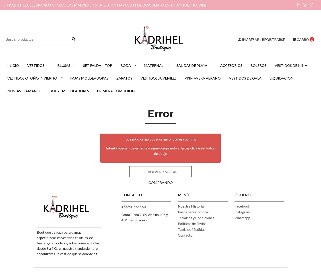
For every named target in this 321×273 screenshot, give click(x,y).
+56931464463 (133, 206)
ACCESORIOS (231, 65)
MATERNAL (153, 65)
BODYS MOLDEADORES (69, 91)
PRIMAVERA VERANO (203, 78)
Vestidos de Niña (291, 65)
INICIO (13, 65)
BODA (125, 65)
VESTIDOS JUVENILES (158, 78)
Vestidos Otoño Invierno (32, 78)
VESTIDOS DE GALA (245, 78)
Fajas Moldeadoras (89, 78)
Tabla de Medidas (191, 229)
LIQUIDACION (282, 78)
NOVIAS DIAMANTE (24, 91)
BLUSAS (63, 65)
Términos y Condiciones (196, 218)
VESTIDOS (35, 65)
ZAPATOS (124, 78)
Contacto (185, 235)
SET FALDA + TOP (97, 65)
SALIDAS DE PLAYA (192, 65)
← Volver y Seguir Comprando (160, 173)
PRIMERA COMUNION (116, 91)
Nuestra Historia (191, 206)
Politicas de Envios (192, 223)
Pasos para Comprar (193, 212)
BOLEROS (258, 65)
